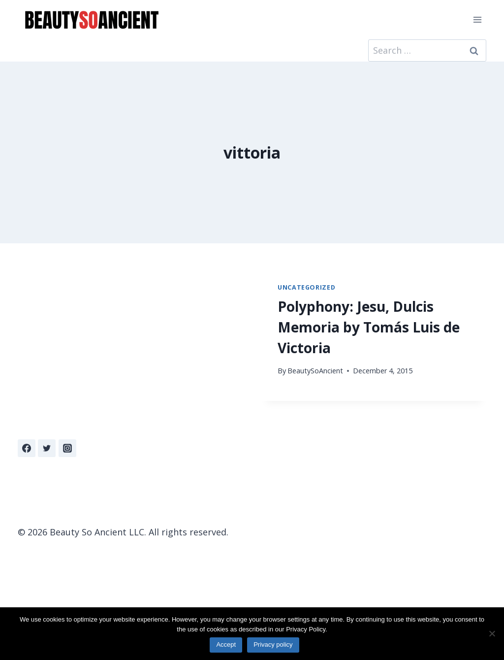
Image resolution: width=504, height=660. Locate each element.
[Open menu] (477, 19)
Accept (226, 644)
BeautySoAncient (315, 370)
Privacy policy (272, 644)
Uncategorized (306, 287)
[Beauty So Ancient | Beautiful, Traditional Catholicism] (91, 19)
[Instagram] (67, 448)
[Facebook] (26, 448)
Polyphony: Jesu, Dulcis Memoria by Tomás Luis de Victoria (369, 327)
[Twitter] (47, 448)
